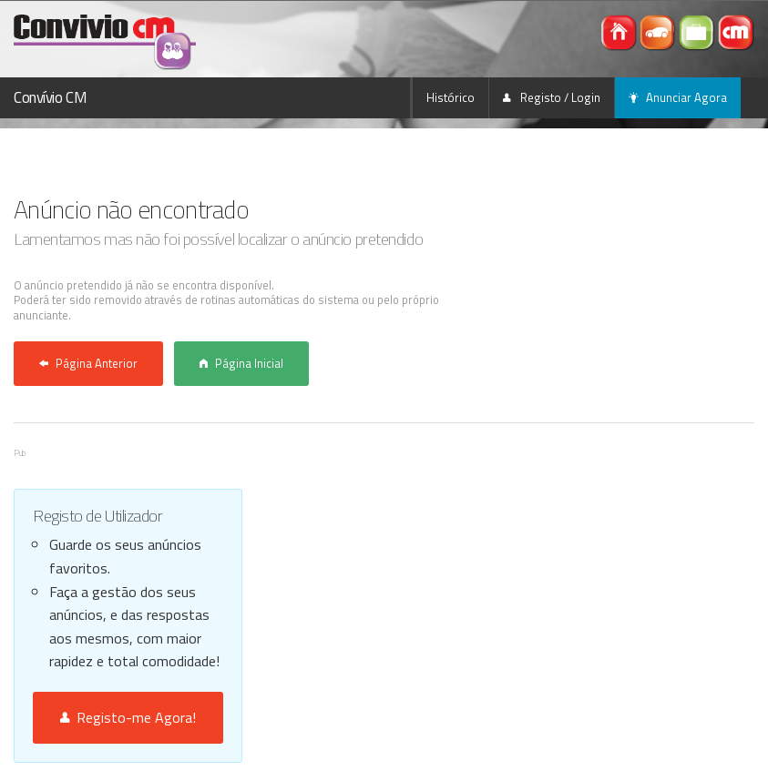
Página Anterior (88, 363)
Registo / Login (551, 97)
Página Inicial (241, 363)
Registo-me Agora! (128, 717)
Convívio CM (50, 97)
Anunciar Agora (678, 97)
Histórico (450, 97)
